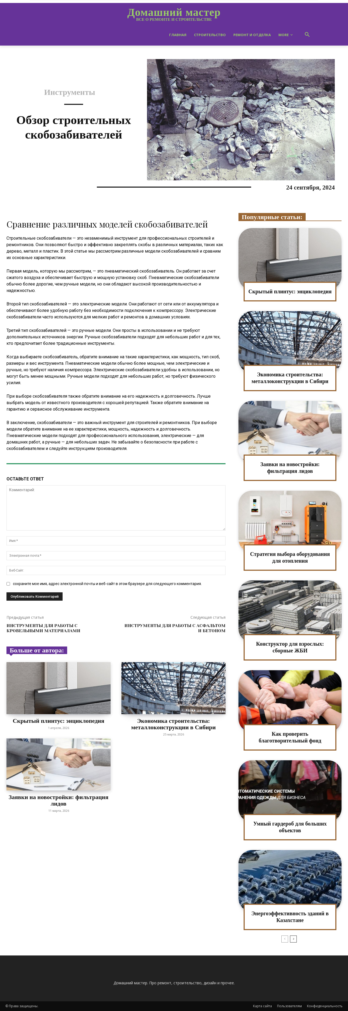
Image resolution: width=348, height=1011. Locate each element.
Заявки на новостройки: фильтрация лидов (58, 800)
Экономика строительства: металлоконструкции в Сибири (173, 724)
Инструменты (69, 92)
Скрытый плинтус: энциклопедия (58, 720)
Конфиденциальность (325, 1006)
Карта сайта (262, 1006)
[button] (307, 35)
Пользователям (289, 1006)
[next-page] (293, 939)
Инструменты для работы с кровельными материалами (43, 628)
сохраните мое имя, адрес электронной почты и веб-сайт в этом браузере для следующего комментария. (107, 584)
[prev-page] (284, 939)
